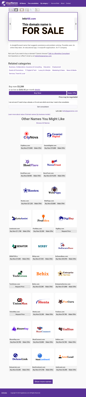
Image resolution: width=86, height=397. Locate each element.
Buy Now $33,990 (61, 259)
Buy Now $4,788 (15, 342)
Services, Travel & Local (17, 74)
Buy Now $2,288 (39, 231)
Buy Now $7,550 (38, 259)
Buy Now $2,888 (38, 342)
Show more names (43, 381)
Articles (4, 393)
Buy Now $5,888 (50, 203)
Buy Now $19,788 (38, 370)
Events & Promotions (16, 70)
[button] (45, 3)
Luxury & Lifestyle (44, 70)
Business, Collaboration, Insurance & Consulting (25, 67)
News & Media (71, 70)
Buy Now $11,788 (15, 231)
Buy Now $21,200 (27, 203)
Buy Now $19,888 (26, 148)
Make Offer (72, 93)
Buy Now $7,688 (15, 259)
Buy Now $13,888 (61, 287)
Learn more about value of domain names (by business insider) (29, 114)
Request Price (66, 231)
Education (47, 67)
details (37, 90)
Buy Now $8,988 (26, 176)
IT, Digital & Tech (30, 70)
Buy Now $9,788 (61, 314)
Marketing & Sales (58, 70)
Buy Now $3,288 (38, 287)
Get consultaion (43, 107)
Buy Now (37, 93)
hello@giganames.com (43, 56)
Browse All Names (43, 123)
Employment (56, 67)
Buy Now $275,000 (50, 176)
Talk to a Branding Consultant (59, 53)
